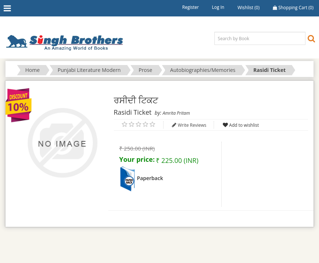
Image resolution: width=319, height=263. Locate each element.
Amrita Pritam (176, 113)
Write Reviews (192, 125)
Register (190, 7)
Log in (218, 7)
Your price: (137, 159)
